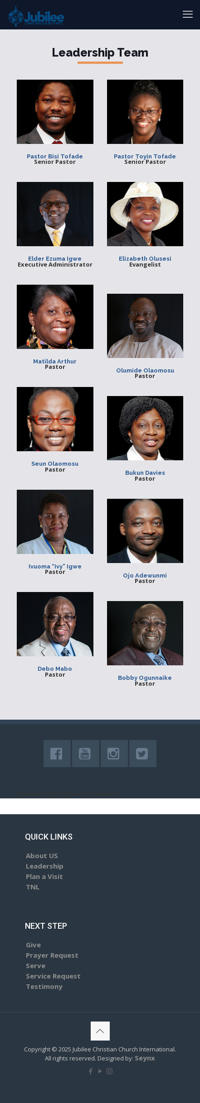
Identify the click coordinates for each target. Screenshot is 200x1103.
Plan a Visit (44, 876)
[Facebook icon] (90, 1070)
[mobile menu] (187, 13)
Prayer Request (52, 955)
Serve (35, 965)
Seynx (145, 1057)
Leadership (44, 865)
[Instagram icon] (109, 1070)
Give (33, 944)
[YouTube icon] (100, 1070)
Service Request (53, 975)
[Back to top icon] (100, 1031)
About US (42, 855)
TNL (32, 886)
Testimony (44, 986)
